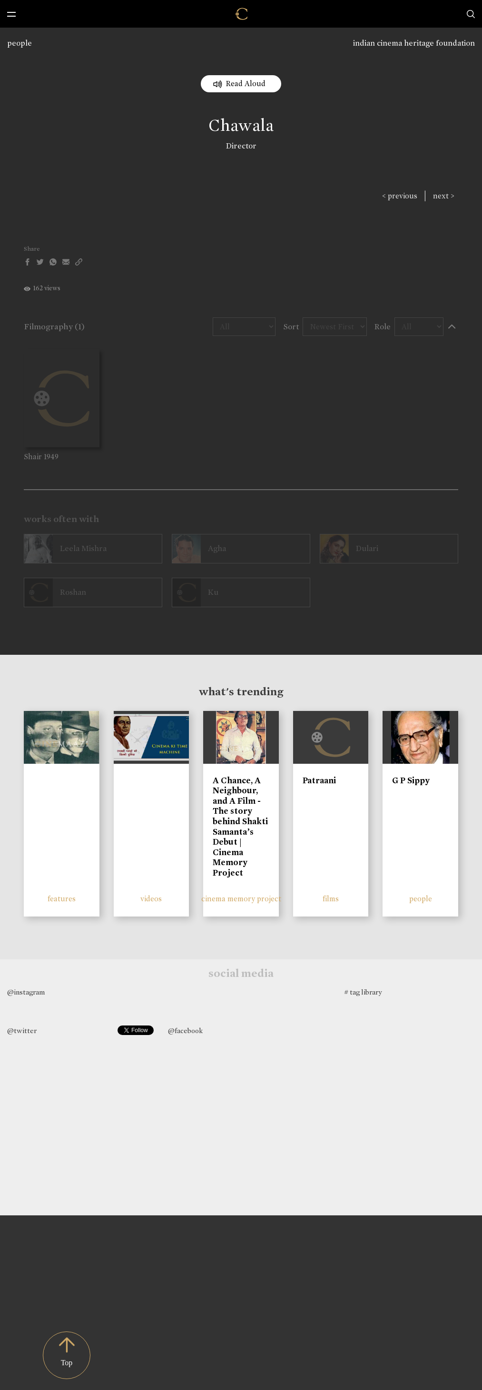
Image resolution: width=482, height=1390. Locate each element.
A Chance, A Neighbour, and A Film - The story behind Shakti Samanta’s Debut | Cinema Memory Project (240, 826)
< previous (399, 195)
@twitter (22, 1030)
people (19, 43)
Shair (33, 456)
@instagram (26, 992)
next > (443, 195)
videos (151, 898)
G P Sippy (411, 780)
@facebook (185, 1030)
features (62, 898)
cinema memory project (241, 898)
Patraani (319, 780)
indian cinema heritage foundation (414, 43)
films (331, 898)
